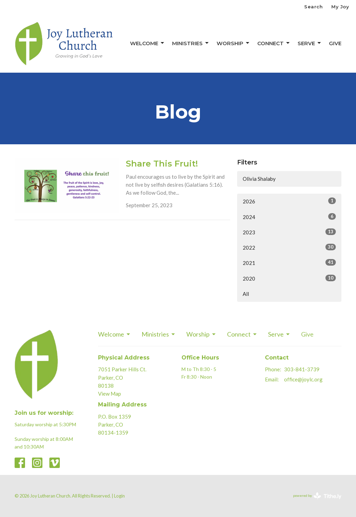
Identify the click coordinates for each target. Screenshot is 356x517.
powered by (317, 496)
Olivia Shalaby (259, 179)
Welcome (147, 43)
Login (119, 496)
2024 (289, 216)
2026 (289, 200)
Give (335, 43)
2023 (289, 231)
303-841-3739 (301, 369)
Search (313, 6)
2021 (289, 262)
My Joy (340, 6)
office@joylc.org (303, 379)
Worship (233, 43)
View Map (109, 393)
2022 (289, 247)
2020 (289, 278)
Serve (310, 43)
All (246, 294)
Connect (274, 43)
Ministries (191, 43)
